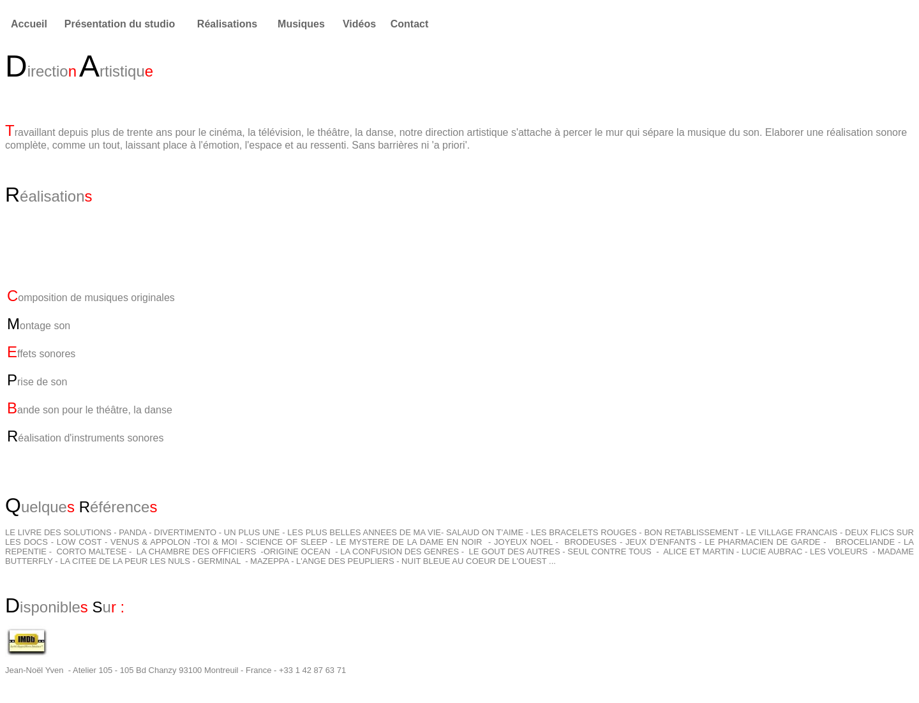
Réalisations (227, 23)
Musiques (301, 23)
